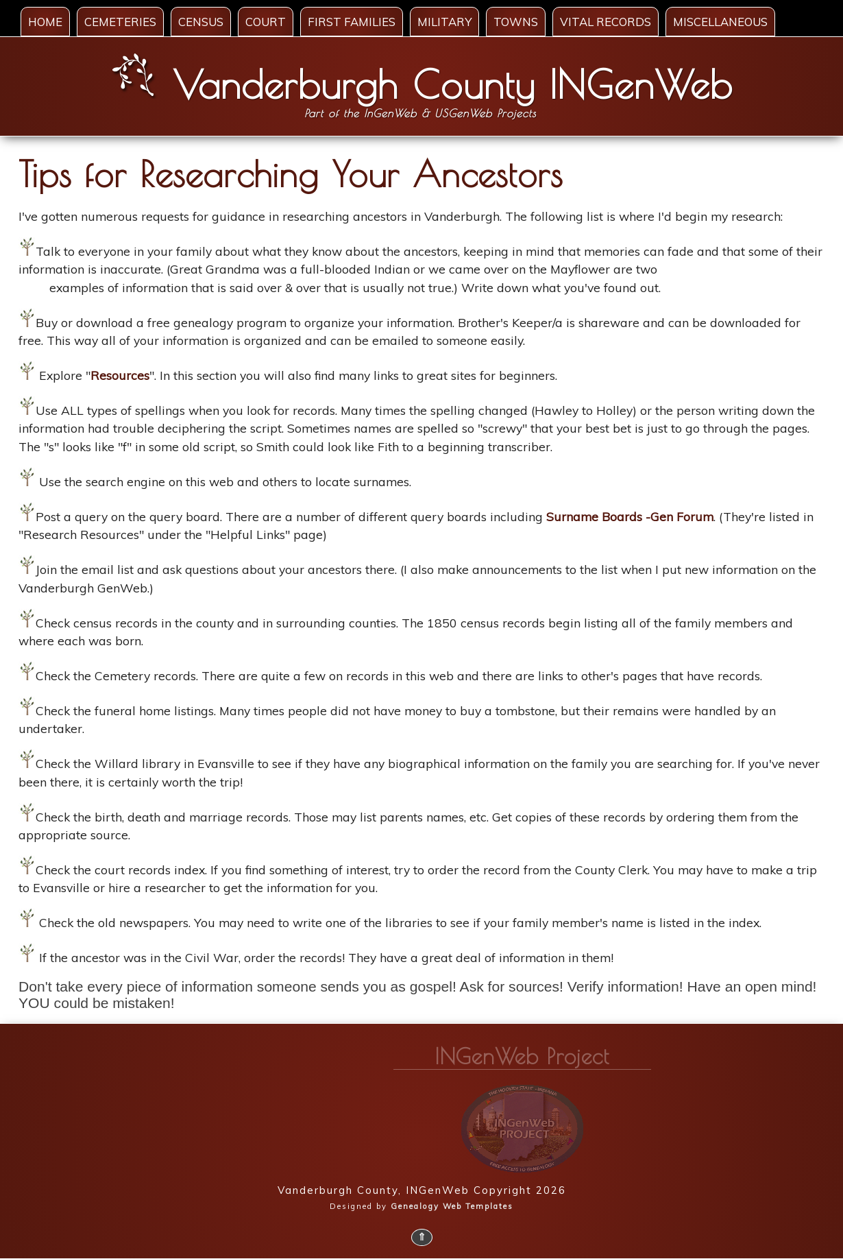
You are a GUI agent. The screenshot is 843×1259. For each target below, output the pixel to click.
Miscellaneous (720, 21)
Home (45, 21)
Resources (119, 375)
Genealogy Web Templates (452, 1206)
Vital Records (605, 21)
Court (265, 21)
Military (444, 21)
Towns (515, 21)
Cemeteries (120, 21)
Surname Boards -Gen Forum (629, 516)
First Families (351, 21)
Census (200, 21)
